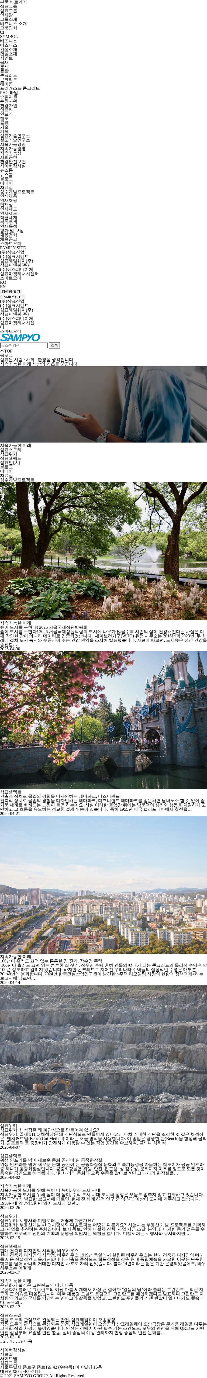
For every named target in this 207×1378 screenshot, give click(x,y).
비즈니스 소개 (13, 23)
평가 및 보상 (12, 230)
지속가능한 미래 (15, 445)
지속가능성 (11, 153)
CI (2, 32)
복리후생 (8, 222)
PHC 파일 (9, 92)
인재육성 (8, 226)
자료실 (6, 187)
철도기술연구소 (15, 140)
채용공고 (8, 239)
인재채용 (8, 196)
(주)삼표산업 (12, 252)
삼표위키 (8, 454)
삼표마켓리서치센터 (19, 273)
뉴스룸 (6, 170)
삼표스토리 (11, 449)
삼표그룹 (8, 6)
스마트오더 (11, 243)
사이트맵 (8, 1358)
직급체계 (8, 217)
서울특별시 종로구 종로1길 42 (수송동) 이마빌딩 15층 (51, 1367)
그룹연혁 (8, 28)
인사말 (6, 15)
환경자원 (8, 105)
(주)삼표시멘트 (14, 256)
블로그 (6, 179)
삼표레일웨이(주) (16, 260)
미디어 (6, 183)
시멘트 (6, 58)
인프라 (6, 110)
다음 (28, 1341)
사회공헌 (8, 157)
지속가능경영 (13, 144)
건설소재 (8, 49)
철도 (4, 118)
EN (3, 286)
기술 (4, 127)
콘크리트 (8, 75)
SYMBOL (9, 36)
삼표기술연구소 (15, 135)
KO (3, 282)
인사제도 (8, 209)
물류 (4, 122)
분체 (4, 66)
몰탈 (4, 71)
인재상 (6, 204)
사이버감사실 (13, 166)
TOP (6, 351)
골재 (4, 62)
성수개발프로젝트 (17, 191)
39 (20, 1341)
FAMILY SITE (13, 248)
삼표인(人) (10, 462)
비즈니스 (8, 41)
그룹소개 (8, 19)
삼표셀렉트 (11, 458)
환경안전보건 (13, 161)
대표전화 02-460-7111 (20, 1371)
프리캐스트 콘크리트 (20, 88)
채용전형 (8, 235)
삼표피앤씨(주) (14, 265)
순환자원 (8, 97)
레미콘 (6, 84)
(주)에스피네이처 (16, 269)
